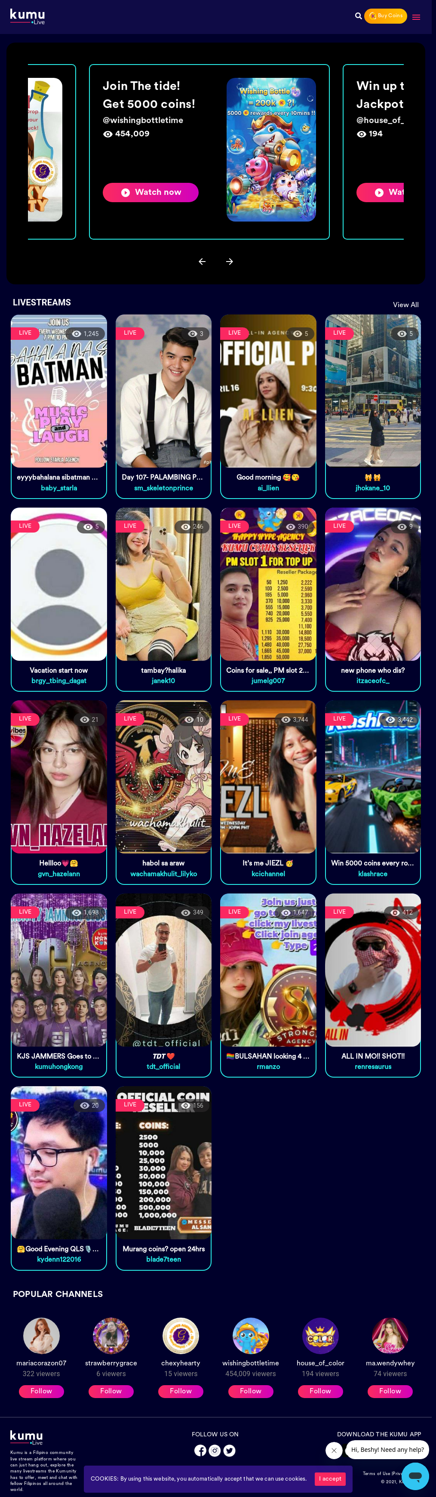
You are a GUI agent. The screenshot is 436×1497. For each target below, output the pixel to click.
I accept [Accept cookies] (330, 1479)
